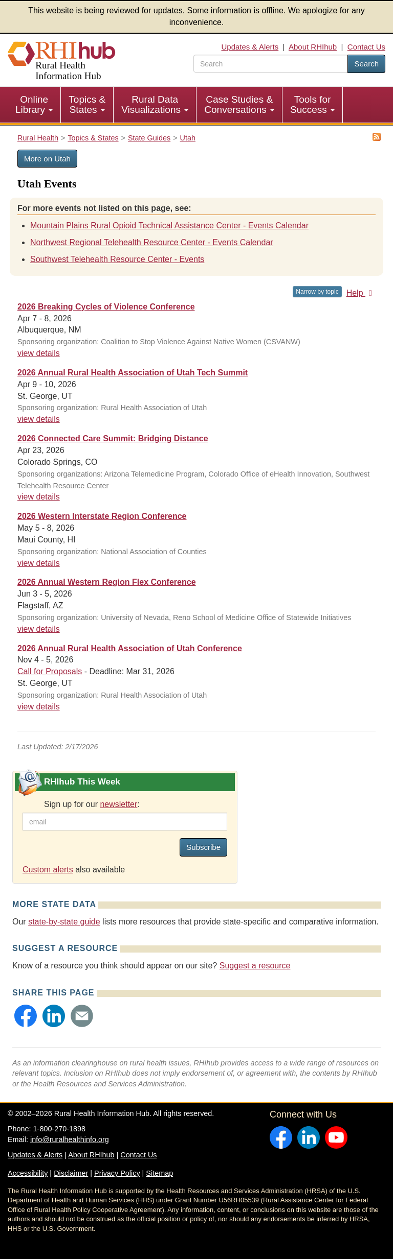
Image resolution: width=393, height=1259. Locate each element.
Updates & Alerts (250, 46)
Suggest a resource (255, 965)
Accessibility (28, 1173)
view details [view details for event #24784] (38, 496)
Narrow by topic (317, 291)
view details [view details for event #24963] (38, 353)
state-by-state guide (64, 921)
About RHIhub (313, 46)
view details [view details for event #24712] (38, 419)
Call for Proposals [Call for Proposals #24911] (49, 671)
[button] (25, 1016)
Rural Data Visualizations (154, 104)
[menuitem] (34, 105)
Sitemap (159, 1173)
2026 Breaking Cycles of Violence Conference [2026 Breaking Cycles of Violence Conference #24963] (106, 306)
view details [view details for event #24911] (38, 706)
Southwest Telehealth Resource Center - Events (117, 259)
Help (361, 293)
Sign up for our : (92, 804)
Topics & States (87, 104)
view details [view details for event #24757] (38, 563)
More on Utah (47, 158)
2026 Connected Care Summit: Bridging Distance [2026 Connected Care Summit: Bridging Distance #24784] (112, 438)
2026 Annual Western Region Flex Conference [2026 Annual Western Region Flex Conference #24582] (106, 582)
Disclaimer (71, 1173)
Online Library (34, 104)
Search (366, 63)
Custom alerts (48, 869)
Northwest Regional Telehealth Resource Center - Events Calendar (151, 242)
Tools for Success (312, 104)
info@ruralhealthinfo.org (69, 1139)
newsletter (118, 804)
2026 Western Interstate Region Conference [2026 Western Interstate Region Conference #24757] (101, 516)
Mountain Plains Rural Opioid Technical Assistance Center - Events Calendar (169, 225)
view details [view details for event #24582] (38, 629)
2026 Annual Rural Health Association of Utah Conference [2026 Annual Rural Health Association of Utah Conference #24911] (129, 648)
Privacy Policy (117, 1173)
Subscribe (203, 847)
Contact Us (366, 46)
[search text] (270, 64)
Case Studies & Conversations (239, 104)
